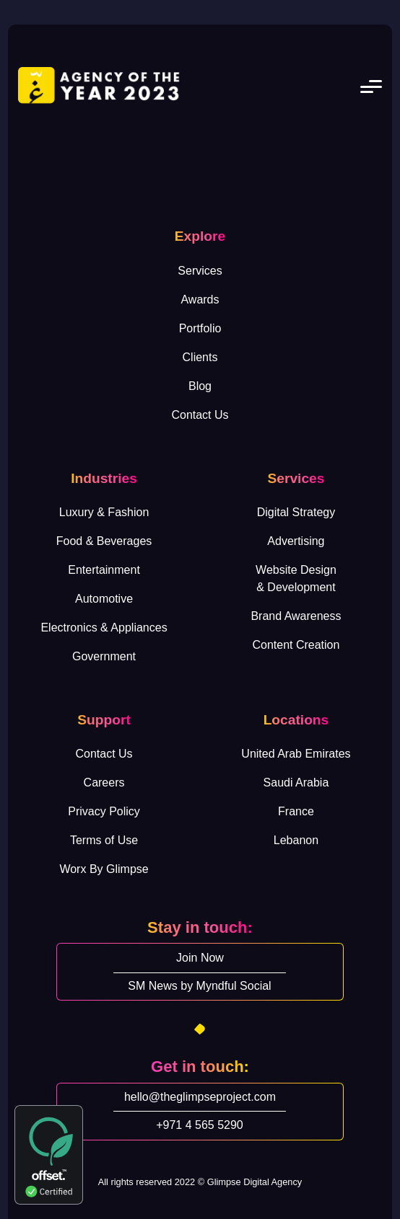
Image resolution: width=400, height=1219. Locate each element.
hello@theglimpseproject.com (200, 1097)
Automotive (104, 599)
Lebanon (296, 840)
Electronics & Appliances (103, 627)
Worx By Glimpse (103, 869)
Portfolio (200, 328)
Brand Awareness (296, 616)
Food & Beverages (104, 541)
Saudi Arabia (296, 782)
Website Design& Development (296, 578)
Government (104, 656)
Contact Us (199, 415)
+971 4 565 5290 (199, 1125)
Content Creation (295, 645)
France (296, 811)
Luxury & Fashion (104, 512)
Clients (200, 357)
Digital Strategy (296, 512)
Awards (200, 299)
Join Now (200, 958)
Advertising (295, 541)
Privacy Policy (104, 811)
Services (200, 271)
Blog (200, 386)
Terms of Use (104, 840)
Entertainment (104, 570)
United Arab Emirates (295, 754)
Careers (104, 782)
